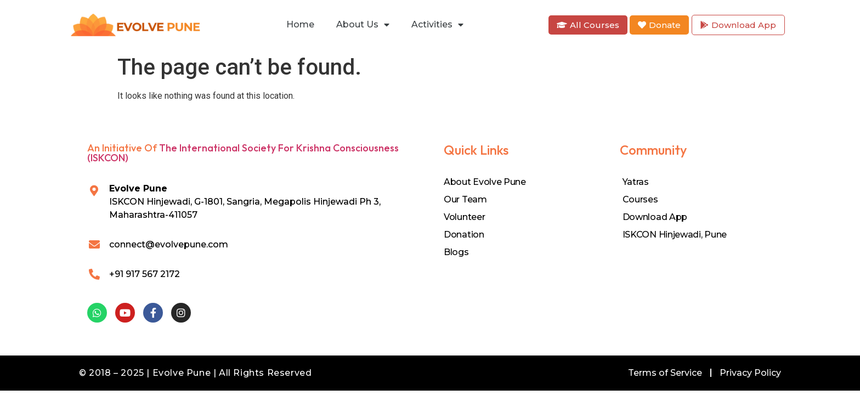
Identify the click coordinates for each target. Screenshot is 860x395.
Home (300, 24)
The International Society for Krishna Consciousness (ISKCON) (243, 153)
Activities (437, 25)
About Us (362, 25)
